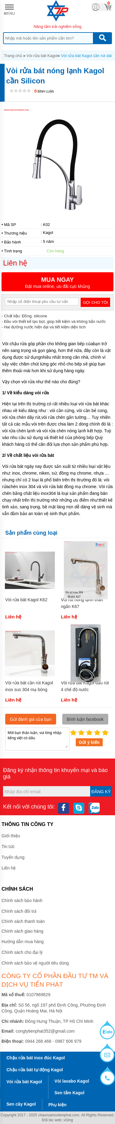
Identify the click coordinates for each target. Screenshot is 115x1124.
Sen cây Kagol (21, 1104)
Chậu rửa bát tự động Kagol (34, 1069)
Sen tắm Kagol (69, 1092)
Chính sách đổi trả (19, 911)
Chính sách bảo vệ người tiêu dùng (35, 963)
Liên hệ (9, 868)
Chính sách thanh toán (23, 921)
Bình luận (44, 91)
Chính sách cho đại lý (22, 952)
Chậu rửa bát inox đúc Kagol (35, 1057)
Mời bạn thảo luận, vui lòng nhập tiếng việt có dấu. (37, 738)
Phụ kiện (57, 1104)
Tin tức (8, 846)
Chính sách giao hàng (22, 931)
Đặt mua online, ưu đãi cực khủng (57, 282)
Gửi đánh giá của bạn (31, 719)
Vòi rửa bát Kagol (42, 55)
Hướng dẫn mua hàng (23, 941)
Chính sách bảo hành (22, 900)
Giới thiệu (11, 835)
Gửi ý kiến (89, 742)
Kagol (48, 232)
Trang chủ (13, 55)
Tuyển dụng (13, 857)
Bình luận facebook (85, 719)
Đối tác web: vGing (57, 1120)
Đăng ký (101, 791)
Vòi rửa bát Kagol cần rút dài (86, 55)
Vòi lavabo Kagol (72, 1081)
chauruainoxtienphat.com (58, 1115)
